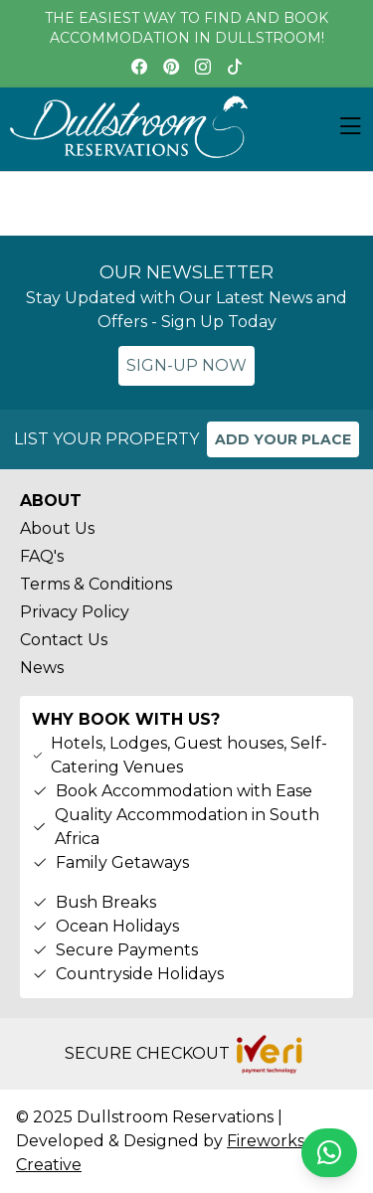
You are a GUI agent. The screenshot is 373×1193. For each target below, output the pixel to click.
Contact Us (63, 639)
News (42, 667)
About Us (57, 528)
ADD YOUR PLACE (283, 439)
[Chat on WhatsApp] (329, 1152)
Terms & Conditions (96, 584)
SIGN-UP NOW (186, 365)
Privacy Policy (74, 611)
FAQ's (42, 556)
